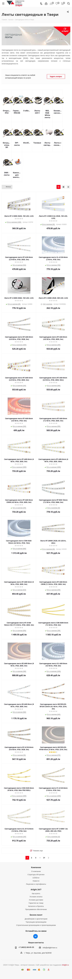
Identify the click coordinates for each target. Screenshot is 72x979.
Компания (36, 867)
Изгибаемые (27, 143)
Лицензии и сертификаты (36, 884)
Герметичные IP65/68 (17, 111)
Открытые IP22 (7, 111)
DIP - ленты (17, 144)
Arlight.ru (65, 965)
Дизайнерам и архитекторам (36, 919)
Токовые (37, 143)
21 (44, 858)
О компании (36, 871)
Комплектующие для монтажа (17, 174)
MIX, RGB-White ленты (47, 114)
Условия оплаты (36, 897)
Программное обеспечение (36, 909)
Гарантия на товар (36, 903)
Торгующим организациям (36, 922)
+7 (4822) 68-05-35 (26, 947)
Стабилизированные (27, 110)
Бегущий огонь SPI (7, 145)
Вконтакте (35, 936)
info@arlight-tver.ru (50, 948)
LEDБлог (36, 878)
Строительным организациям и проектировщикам (36, 925)
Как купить (36, 893)
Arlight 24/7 (36, 889)
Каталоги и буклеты (36, 906)
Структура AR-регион (36, 874)
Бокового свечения (57, 111)
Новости (36, 881)
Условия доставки (36, 900)
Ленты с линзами (57, 144)
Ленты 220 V (37, 111)
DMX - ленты (7, 173)
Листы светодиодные (47, 144)
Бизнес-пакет (36, 915)
